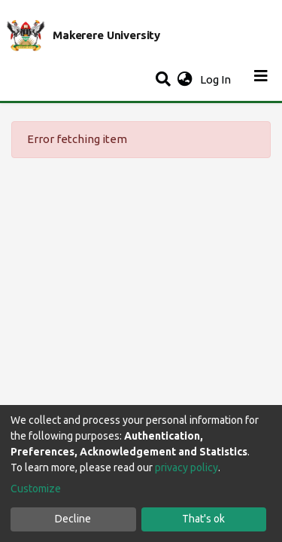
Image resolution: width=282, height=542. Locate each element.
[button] (184, 80)
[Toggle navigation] (261, 80)
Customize (36, 489)
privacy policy (186, 467)
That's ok (203, 519)
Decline (73, 519)
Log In (217, 79)
